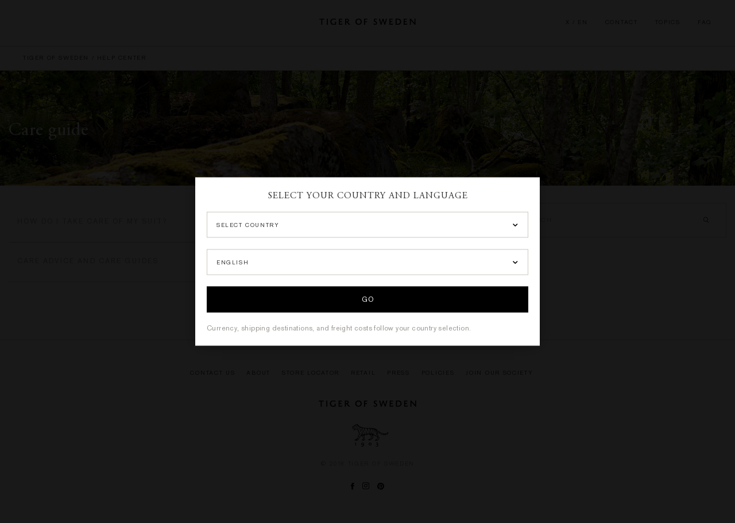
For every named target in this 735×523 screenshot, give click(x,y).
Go (367, 300)
